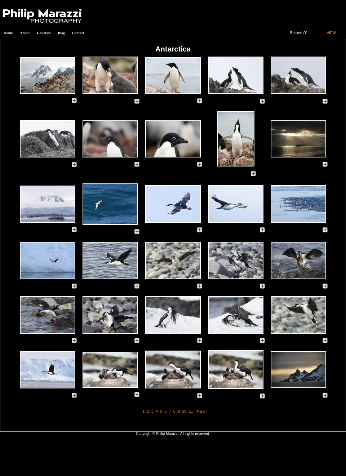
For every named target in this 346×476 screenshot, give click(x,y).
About (25, 33)
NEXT (202, 411)
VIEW (331, 33)
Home (8, 33)
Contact (78, 33)
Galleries (43, 33)
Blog (61, 33)
